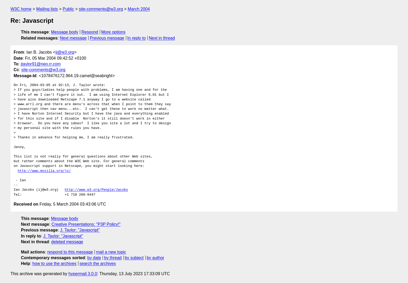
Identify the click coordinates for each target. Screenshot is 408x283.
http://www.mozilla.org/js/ (44, 171)
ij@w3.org (65, 52)
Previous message (107, 38)
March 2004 (139, 9)
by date (94, 258)
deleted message (67, 242)
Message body (64, 32)
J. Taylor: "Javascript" (80, 230)
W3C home (20, 9)
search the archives (98, 263)
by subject (134, 258)
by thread (113, 258)
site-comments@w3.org (101, 9)
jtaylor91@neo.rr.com (40, 64)
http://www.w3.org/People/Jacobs (96, 190)
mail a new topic (111, 252)
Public (68, 9)
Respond (89, 32)
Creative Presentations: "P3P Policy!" (86, 224)
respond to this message (70, 252)
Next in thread (162, 38)
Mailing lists (47, 9)
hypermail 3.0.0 (82, 273)
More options (113, 32)
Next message (73, 38)
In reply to (136, 38)
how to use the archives (54, 263)
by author (155, 258)
